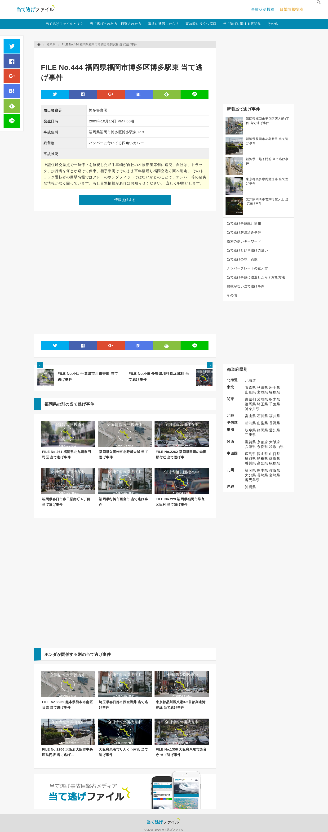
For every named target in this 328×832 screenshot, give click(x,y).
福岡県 (250, 470)
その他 (272, 24)
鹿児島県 (252, 480)
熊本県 (262, 470)
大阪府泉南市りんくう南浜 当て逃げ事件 (123, 752)
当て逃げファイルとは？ (65, 24)
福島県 (274, 392)
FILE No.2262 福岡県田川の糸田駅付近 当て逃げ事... (181, 454)
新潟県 (250, 423)
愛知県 (274, 430)
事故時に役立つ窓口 (201, 24)
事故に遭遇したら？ (163, 24)
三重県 (250, 435)
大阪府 (274, 442)
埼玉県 (262, 404)
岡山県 (262, 454)
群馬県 (250, 404)
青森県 (250, 387)
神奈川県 (252, 409)
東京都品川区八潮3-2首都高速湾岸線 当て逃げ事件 (180, 704)
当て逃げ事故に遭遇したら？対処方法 (256, 277)
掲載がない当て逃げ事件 (246, 286)
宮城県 (262, 392)
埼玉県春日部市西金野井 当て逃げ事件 (123, 704)
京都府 (262, 442)
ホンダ (50, 654)
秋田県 (262, 387)
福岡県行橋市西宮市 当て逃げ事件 (123, 501)
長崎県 (262, 475)
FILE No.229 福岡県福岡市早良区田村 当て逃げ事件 (180, 501)
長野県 (274, 423)
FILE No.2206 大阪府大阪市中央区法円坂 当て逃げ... (67, 752)
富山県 (250, 416)
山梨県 (262, 423)
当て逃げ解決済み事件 (244, 232)
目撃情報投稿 (291, 9)
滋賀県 (250, 442)
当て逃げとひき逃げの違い (247, 250)
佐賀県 (274, 470)
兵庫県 (250, 447)
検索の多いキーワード (244, 241)
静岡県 (262, 430)
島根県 (262, 458)
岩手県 (274, 387)
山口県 (274, 454)
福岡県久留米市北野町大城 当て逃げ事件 (123, 454)
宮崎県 (274, 475)
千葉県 (274, 404)
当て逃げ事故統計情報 (244, 223)
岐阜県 (250, 430)
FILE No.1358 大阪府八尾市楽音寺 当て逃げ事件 (181, 752)
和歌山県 (276, 447)
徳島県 (274, 463)
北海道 (250, 380)
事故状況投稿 (263, 9)
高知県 (262, 463)
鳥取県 (250, 458)
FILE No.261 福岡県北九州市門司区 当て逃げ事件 (66, 454)
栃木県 (274, 399)
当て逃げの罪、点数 (242, 259)
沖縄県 (250, 487)
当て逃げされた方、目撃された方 (116, 24)
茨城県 (262, 399)
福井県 (274, 416)
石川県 (262, 416)
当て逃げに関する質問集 (242, 24)
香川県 (250, 463)
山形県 (250, 392)
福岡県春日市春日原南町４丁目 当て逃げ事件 (66, 501)
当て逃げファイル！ (35, 9)
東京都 (250, 399)
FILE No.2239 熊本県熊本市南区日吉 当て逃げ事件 (67, 704)
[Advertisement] (127, 53)
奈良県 (262, 447)
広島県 (250, 454)
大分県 (250, 475)
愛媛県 (274, 458)
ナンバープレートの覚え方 (247, 268)
